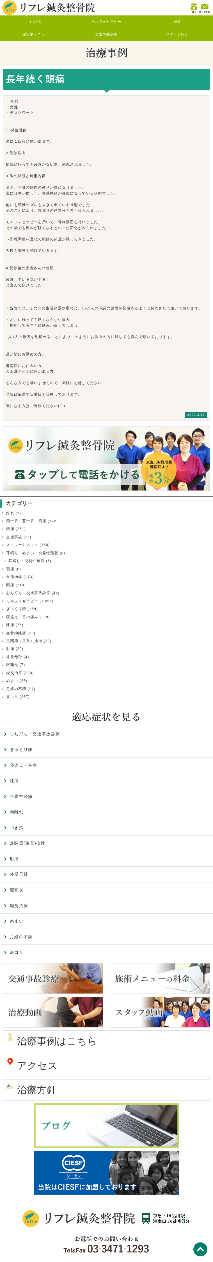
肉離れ (17, 811)
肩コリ (12, 697)
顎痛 (10, 569)
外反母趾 (14, 657)
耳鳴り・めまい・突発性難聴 (32, 553)
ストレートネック (22, 545)
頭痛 (10, 585)
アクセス (37, 1065)
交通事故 (14, 537)
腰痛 (10, 529)
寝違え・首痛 (23, 765)
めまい (12, 681)
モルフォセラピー (22, 601)
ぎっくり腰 (16, 609)
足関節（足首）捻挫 (24, 641)
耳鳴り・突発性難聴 (26, 561)
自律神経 (14, 577)
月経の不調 (16, 689)
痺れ (10, 513)
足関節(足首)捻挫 (27, 843)
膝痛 (10, 625)
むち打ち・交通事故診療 (28, 593)
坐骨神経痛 (16, 633)
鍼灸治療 (14, 673)
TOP (200, 1249)
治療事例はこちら (57, 1041)
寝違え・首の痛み (22, 617)
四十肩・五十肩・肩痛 (26, 521)
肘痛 (10, 649)
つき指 (17, 827)
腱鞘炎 (12, 665)
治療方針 (37, 1090)
